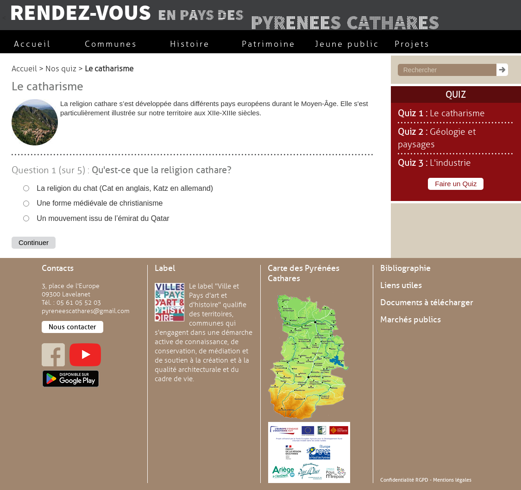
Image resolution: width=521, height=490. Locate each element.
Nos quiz (60, 69)
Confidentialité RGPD (404, 480)
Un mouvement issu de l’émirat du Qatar (96, 218)
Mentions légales (452, 480)
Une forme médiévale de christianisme (93, 203)
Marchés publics (410, 319)
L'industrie (450, 163)
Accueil (24, 69)
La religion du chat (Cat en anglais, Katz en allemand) (118, 188)
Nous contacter (72, 327)
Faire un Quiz (456, 184)
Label (165, 268)
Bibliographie (405, 268)
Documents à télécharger (426, 302)
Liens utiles (401, 285)
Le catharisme (457, 113)
